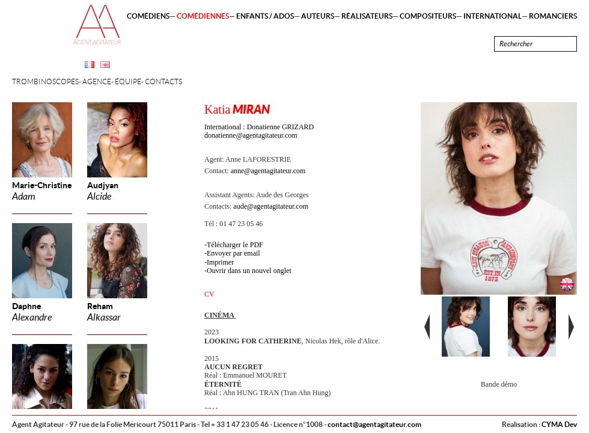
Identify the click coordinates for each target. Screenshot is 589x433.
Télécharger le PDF (235, 245)
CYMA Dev (559, 424)
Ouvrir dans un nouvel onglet (249, 270)
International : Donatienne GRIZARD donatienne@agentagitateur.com (259, 131)
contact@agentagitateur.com (374, 424)
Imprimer (220, 262)
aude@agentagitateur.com (270, 206)
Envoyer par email (233, 253)
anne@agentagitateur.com (268, 171)
